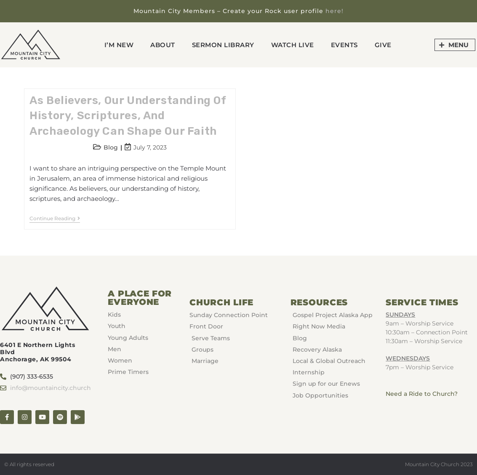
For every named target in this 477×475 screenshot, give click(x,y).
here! (334, 11)
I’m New (119, 45)
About (162, 45)
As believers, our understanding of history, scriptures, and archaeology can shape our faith (127, 116)
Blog (111, 147)
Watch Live (292, 45)
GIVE (383, 45)
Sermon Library (223, 45)
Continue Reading (54, 218)
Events (344, 45)
